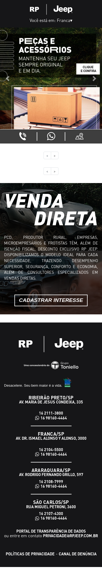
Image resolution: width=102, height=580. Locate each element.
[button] (7, 78)
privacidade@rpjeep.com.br (70, 535)
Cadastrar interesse (51, 300)
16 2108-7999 (51, 481)
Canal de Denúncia (78, 553)
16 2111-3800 (51, 413)
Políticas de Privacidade (30, 553)
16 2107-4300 (51, 513)
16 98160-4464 (54, 418)
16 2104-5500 (51, 449)
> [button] (55, 155)
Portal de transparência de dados (51, 531)
